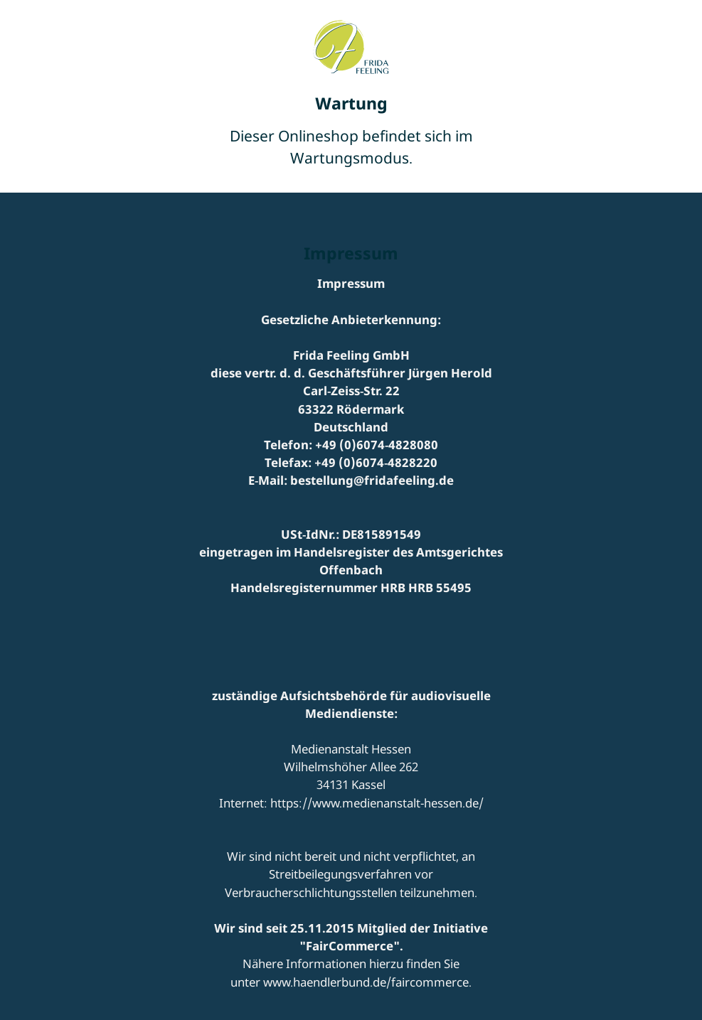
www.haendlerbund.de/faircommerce (366, 982)
